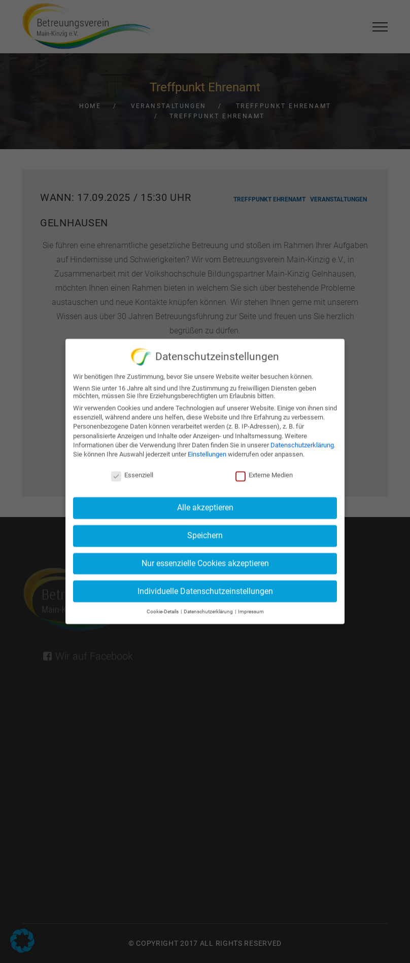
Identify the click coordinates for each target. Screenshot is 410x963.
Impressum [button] (251, 608)
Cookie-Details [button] (163, 608)
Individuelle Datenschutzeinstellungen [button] (205, 587)
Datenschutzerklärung (302, 441)
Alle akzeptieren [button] (205, 504)
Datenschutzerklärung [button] (209, 608)
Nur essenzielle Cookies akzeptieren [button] (205, 559)
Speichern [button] (205, 532)
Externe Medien (264, 471)
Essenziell (132, 471)
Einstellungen (207, 450)
